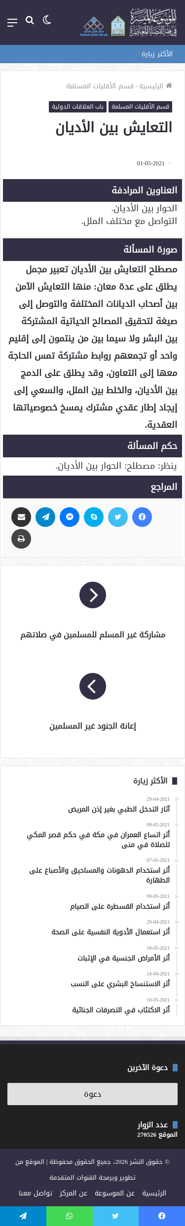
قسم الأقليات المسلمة (100, 86)
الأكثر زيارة (157, 54)
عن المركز (73, 1193)
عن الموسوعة (115, 1193)
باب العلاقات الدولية (78, 106)
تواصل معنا (35, 1193)
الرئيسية (155, 86)
